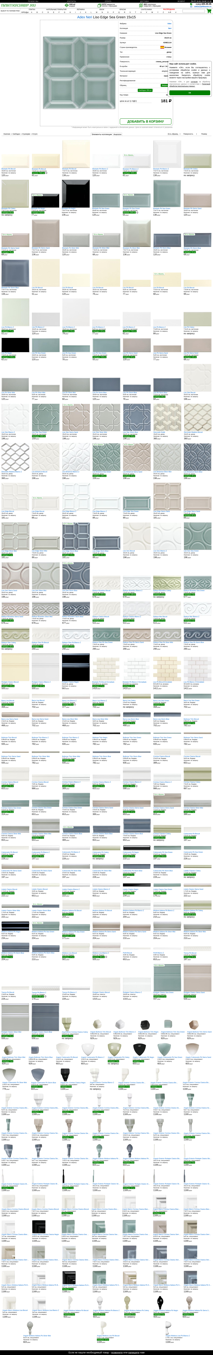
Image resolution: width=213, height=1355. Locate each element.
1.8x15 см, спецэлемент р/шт (15, 1187)
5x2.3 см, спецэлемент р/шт (106, 1162)
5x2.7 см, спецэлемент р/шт (198, 1111)
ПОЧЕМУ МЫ (33, 1)
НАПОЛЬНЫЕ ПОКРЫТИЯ (56, 9)
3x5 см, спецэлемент (102, 1086)
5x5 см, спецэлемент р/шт (105, 1212)
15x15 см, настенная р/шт (106, 291)
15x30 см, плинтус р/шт (106, 995)
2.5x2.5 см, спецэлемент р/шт (67, 1060)
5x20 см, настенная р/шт (137, 291)
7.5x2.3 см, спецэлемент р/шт (15, 1136)
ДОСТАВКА (144, 1)
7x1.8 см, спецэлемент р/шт (197, 1086)
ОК (190, 93)
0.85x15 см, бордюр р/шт (198, 722)
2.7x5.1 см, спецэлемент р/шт (178, 1339)
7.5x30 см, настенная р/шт (198, 291)
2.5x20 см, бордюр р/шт (15, 855)
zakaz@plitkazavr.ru (202, 6)
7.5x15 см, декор (167, 594)
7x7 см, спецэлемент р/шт (75, 1212)
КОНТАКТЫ (71, 1)
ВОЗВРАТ (181, 1)
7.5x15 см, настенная (198, 172)
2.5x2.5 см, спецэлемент (118, 1060)
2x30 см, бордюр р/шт (46, 892)
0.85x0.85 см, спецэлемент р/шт (100, 1035)
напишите (133, 1352)
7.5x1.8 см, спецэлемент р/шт (164, 1086)
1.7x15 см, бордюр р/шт (15, 892)
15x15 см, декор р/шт (167, 435)
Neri (169, 28)
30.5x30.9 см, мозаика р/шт (106, 685)
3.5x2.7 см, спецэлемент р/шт (167, 1111)
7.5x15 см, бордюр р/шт (15, 785)
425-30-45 (203, 4)
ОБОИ (101, 9)
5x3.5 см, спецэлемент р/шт (15, 1111)
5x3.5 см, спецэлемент (136, 1314)
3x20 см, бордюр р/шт (46, 704)
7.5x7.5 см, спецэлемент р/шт (45, 1212)
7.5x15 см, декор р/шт (46, 514)
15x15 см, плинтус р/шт (167, 996)
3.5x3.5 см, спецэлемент (75, 1035)
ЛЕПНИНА (81, 9)
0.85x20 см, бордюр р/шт (15, 741)
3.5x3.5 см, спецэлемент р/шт (73, 1086)
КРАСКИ (123, 9)
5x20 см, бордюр (198, 914)
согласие (194, 82)
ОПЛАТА (108, 1)
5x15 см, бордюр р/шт (76, 914)
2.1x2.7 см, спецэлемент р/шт (108, 1339)
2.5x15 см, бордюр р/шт (15, 704)
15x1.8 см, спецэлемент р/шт (167, 1162)
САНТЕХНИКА (146, 9)
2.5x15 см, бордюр (137, 704)
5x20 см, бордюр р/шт (198, 759)
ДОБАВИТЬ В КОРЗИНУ (145, 121)
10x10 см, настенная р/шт (46, 291)
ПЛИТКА (32, 9)
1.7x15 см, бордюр (198, 874)
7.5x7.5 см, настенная (15, 212)
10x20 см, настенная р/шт (15, 172)
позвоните (117, 1352)
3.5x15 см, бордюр (167, 837)
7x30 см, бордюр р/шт (46, 785)
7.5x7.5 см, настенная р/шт (76, 172)
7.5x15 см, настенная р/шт (46, 172)
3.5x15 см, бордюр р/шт (167, 759)
